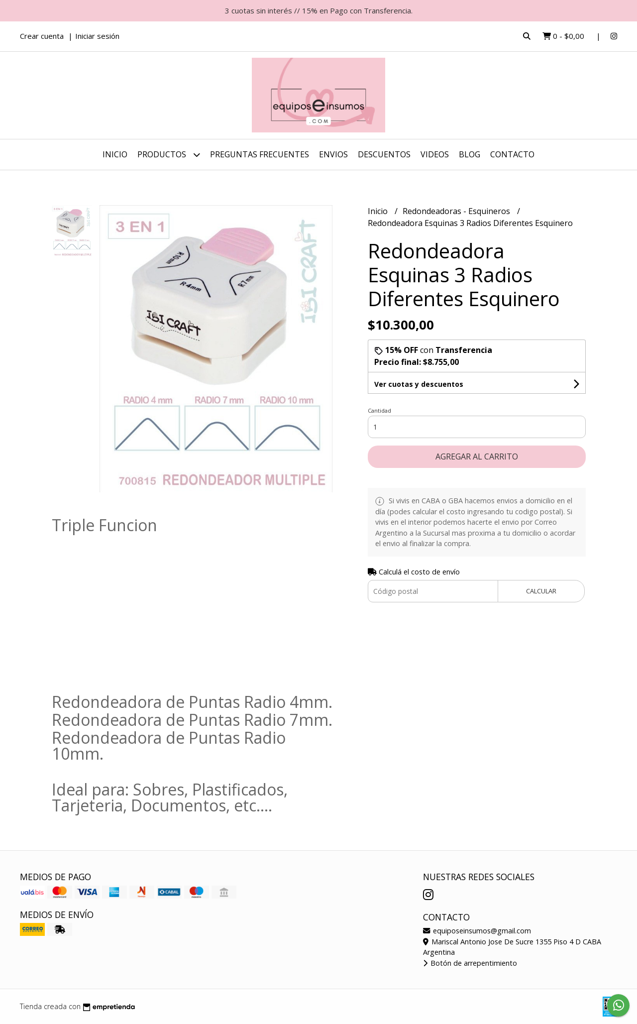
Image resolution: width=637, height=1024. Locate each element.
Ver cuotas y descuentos (418, 384)
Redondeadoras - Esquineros (457, 211)
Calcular (541, 590)
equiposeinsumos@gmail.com (477, 930)
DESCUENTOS (384, 154)
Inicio (115, 154)
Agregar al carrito (476, 456)
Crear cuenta (42, 36)
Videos (435, 154)
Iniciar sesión (97, 36)
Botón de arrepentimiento (470, 963)
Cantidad (379, 410)
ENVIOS (333, 154)
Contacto (512, 154)
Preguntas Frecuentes (259, 154)
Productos (168, 154)
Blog (469, 154)
